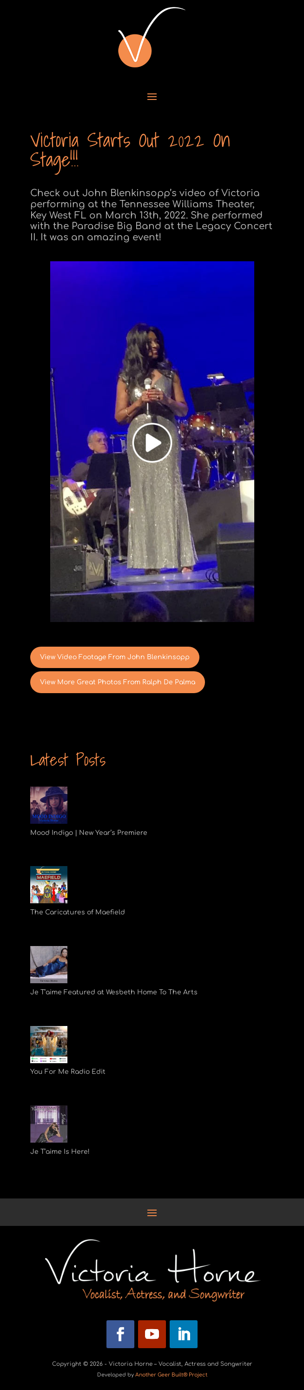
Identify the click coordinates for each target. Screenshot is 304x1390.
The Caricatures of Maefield (77, 912)
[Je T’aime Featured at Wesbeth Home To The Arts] (48, 966)
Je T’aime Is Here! (60, 1151)
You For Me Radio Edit (68, 1071)
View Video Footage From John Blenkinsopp (115, 657)
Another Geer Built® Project (171, 1375)
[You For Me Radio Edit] (48, 1046)
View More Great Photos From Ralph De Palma (117, 682)
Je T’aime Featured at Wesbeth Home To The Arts (114, 992)
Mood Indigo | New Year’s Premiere (88, 832)
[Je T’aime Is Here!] (48, 1125)
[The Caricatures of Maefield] (48, 886)
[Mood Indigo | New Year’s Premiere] (48, 807)
